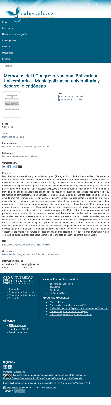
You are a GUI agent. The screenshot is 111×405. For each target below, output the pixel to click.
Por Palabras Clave (58, 293)
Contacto (7, 372)
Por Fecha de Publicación (61, 284)
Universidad (28, 146)
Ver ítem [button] (10, 66)
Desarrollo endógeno (12, 146)
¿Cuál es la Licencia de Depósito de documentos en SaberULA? (79, 308)
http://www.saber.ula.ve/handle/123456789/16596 (26, 244)
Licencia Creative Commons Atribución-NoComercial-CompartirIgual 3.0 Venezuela (43, 378)
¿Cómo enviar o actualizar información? (67, 305)
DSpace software (14, 387)
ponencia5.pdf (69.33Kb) (71, 96)
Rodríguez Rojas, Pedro (13, 137)
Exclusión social (43, 146)
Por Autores (54, 287)
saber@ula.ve (19, 325)
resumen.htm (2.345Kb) (70, 99)
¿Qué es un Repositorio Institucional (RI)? (68, 311)
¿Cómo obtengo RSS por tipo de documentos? (70, 314)
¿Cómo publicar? (57, 302)
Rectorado (14, 289)
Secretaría (14, 298)
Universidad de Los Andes (54, 383)
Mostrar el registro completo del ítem (20, 156)
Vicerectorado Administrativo (23, 295)
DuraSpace (51, 387)
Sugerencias (19, 372)
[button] (89, 3)
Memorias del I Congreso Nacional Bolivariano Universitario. (30, 254)
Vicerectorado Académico (21, 292)
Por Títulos (54, 290)
